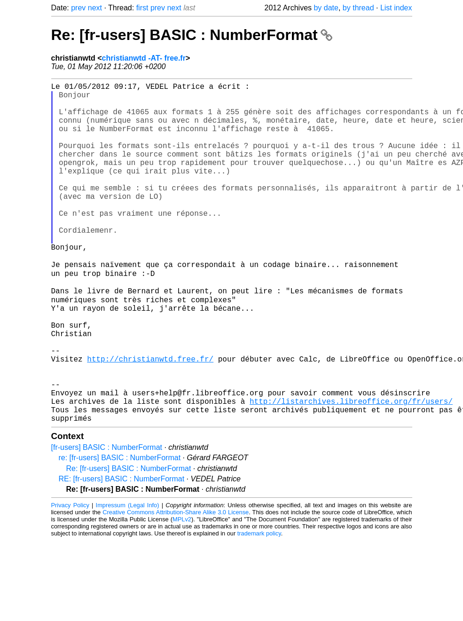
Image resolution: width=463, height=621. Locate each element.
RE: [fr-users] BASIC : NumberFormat (122, 552)
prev (78, 8)
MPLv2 (182, 592)
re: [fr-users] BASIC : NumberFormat (120, 531)
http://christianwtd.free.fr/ (150, 419)
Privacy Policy (70, 578)
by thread (358, 8)
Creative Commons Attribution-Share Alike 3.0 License (175, 585)
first (142, 8)
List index (396, 8)
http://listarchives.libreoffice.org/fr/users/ (351, 470)
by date (326, 8)
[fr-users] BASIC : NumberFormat (107, 521)
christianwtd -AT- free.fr (144, 58)
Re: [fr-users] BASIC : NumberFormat (191, 34)
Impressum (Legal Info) (127, 578)
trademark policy (259, 606)
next (95, 8)
